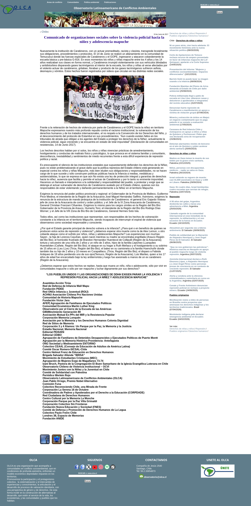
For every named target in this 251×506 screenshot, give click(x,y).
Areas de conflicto (54, 2)
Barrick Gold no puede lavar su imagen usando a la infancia (189, 80)
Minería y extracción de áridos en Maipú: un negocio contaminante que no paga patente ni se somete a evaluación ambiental (190, 121)
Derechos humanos (198, 36)
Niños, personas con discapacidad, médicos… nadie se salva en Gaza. (187, 169)
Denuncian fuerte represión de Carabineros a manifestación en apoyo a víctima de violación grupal (189, 110)
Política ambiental (91, 2)
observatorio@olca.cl (152, 476)
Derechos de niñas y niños (182, 33)
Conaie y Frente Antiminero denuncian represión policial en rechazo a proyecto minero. (189, 287)
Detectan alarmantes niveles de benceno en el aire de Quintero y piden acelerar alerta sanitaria (190, 146)
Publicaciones (110, 2)
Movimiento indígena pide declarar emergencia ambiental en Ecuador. (187, 315)
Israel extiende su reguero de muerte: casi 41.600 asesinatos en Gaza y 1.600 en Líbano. (189, 179)
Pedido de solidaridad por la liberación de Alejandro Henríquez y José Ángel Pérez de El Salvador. (189, 237)
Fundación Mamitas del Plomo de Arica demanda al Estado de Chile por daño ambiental (189, 88)
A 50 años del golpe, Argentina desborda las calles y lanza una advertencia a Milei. (185, 203)
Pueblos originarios (178, 36)
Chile (45, 31)
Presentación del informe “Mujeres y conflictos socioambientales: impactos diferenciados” (189, 71)
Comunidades (73, 2)
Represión (200, 33)
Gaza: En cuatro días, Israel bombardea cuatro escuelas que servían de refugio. (189, 188)
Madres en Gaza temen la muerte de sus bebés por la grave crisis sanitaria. (189, 159)
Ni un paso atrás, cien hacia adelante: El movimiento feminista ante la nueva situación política (189, 47)
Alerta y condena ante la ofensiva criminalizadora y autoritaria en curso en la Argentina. (190, 278)
